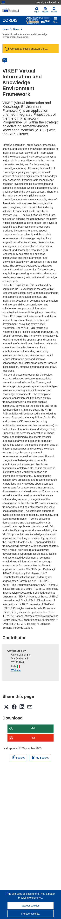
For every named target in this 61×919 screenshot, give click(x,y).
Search (54, 10)
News (16, 29)
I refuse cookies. (30, 913)
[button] (45, 10)
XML (33, 728)
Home (5, 29)
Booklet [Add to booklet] (19, 757)
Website (16, 670)
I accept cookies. (30, 905)
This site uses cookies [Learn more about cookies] (19, 893)
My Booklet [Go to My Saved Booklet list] (40, 757)
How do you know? (47, 2)
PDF (33, 737)
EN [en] (4, 60)
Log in (37, 10)
